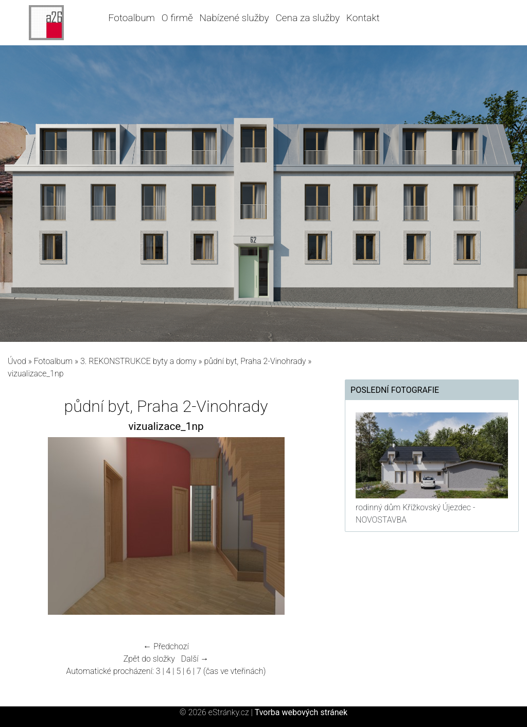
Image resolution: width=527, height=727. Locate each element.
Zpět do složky (149, 659)
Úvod (17, 361)
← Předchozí (165, 646)
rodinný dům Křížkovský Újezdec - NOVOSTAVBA (415, 514)
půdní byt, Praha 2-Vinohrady (255, 361)
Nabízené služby (234, 18)
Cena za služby (307, 18)
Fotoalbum (132, 18)
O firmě (177, 18)
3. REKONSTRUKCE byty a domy (138, 361)
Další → (195, 659)
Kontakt (363, 18)
